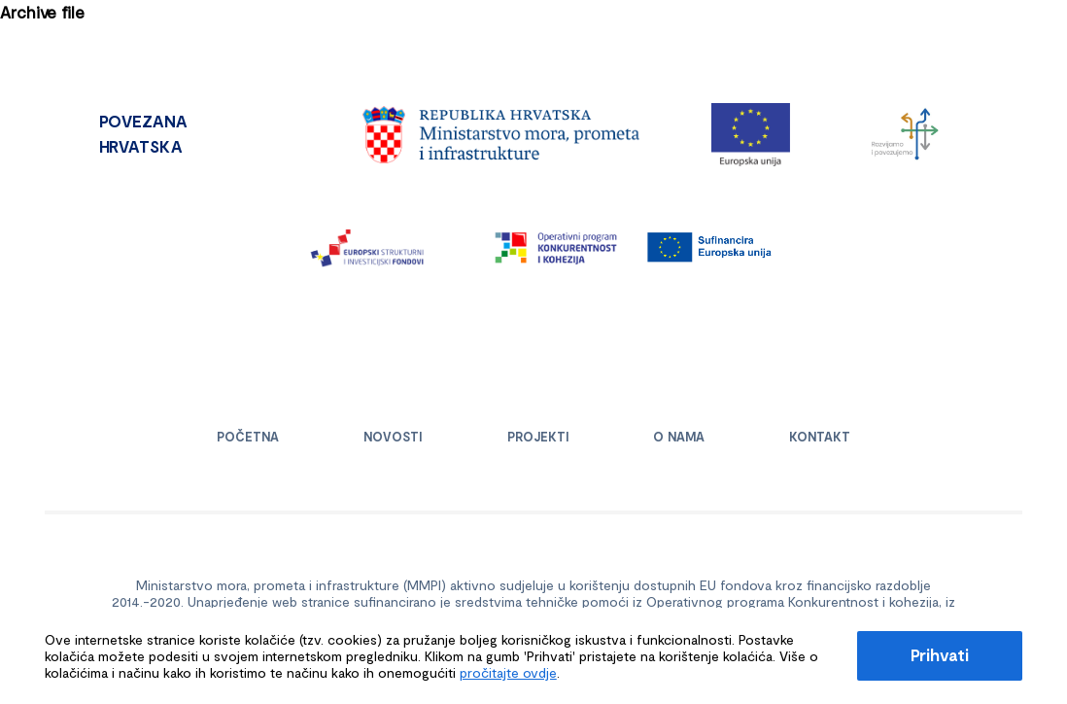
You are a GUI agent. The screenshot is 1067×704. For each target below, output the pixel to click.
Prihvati (940, 654)
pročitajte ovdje (508, 672)
